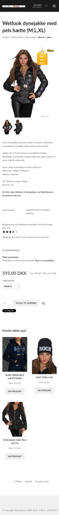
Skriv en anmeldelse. (45, 260)
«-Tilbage (18, 481)
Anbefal (28, 481)
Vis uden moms (42, 481)
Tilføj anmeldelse (10, 257)
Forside (5, 37)
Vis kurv (37, 5)
